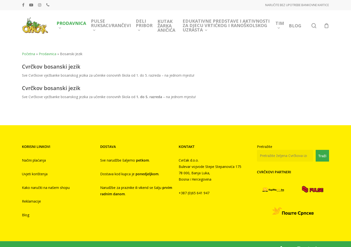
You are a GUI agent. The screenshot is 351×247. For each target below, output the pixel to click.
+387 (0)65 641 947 (194, 193)
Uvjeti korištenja (35, 174)
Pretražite (264, 146)
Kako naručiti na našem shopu (46, 187)
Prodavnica (47, 53)
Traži (322, 156)
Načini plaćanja (34, 160)
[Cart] (326, 25)
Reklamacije (31, 201)
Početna (28, 53)
